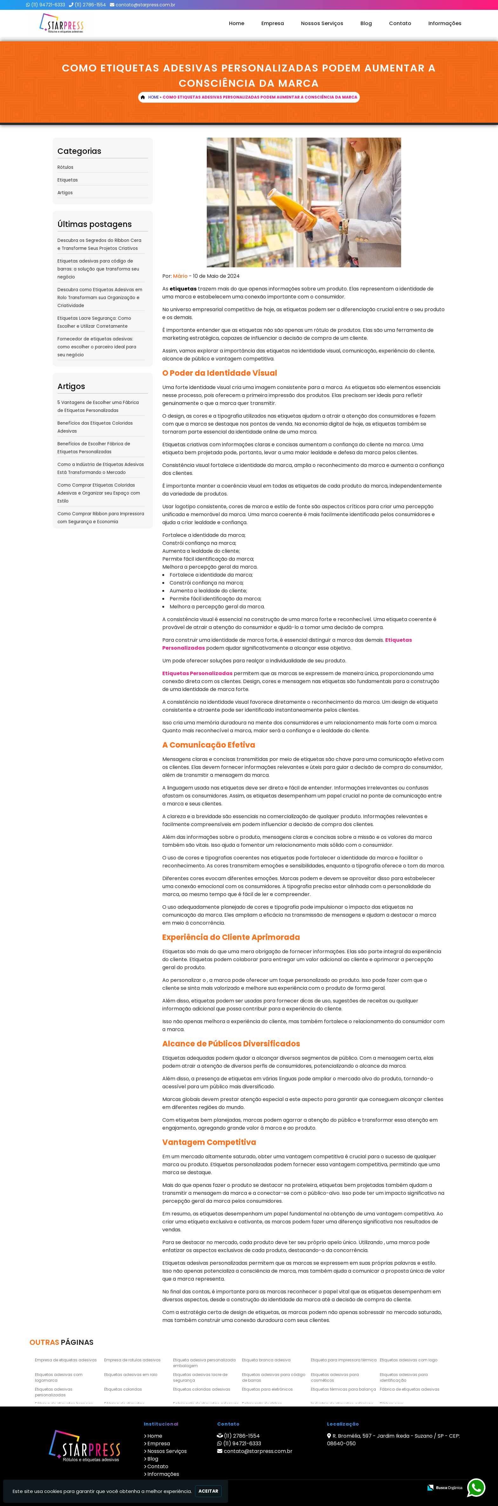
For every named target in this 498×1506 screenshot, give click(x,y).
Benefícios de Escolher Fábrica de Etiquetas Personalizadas (93, 448)
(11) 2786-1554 (90, 5)
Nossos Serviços (322, 23)
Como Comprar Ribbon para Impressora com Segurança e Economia (100, 518)
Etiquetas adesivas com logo (408, 1360)
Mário (180, 276)
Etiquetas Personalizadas (197, 673)
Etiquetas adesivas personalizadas (53, 1392)
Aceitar (208, 1491)
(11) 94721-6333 (48, 5)
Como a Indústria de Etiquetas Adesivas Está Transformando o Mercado (100, 469)
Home (236, 23)
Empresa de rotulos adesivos (132, 1360)
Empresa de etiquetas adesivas (66, 1360)
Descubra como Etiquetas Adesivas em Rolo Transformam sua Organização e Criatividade (99, 298)
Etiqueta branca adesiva (266, 1360)
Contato (400, 23)
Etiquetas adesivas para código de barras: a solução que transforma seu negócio (98, 269)
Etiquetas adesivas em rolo (130, 1374)
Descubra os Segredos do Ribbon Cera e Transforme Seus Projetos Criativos (99, 244)
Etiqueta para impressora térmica (344, 1360)
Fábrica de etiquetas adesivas (410, 1389)
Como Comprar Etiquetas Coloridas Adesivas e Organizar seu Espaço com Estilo (98, 493)
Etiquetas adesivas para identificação (404, 1377)
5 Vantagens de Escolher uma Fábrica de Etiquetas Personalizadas (98, 407)
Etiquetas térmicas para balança (343, 1389)
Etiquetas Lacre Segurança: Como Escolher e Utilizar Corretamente (94, 322)
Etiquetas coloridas (123, 1389)
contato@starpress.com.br (145, 5)
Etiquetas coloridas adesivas (201, 1389)
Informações (444, 23)
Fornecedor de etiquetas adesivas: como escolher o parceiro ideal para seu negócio (96, 347)
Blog (366, 23)
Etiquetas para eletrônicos (267, 1389)
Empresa (272, 23)
